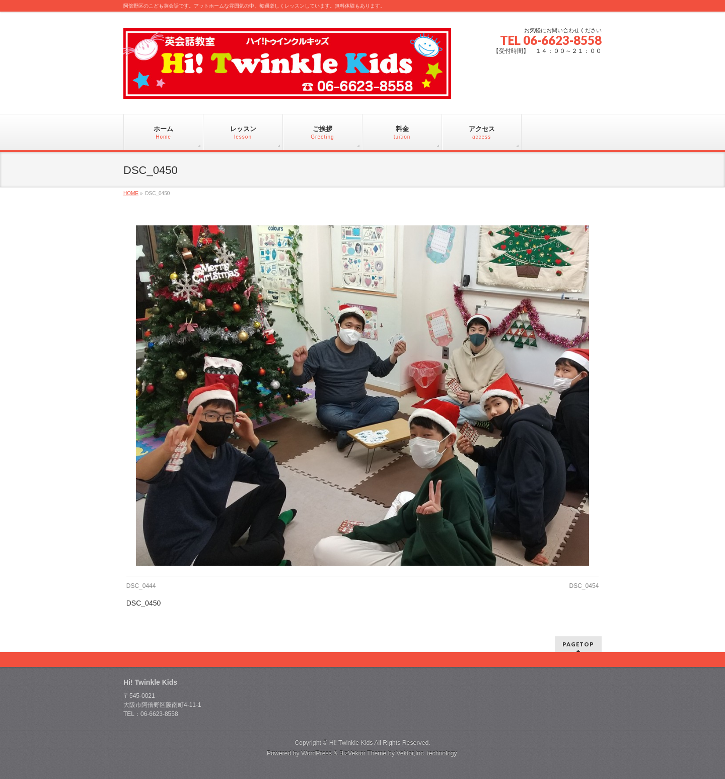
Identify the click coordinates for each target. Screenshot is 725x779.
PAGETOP (578, 644)
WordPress (316, 753)
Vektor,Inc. (410, 753)
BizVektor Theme (363, 753)
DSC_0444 (141, 585)
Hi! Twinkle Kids (351, 742)
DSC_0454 (584, 585)
